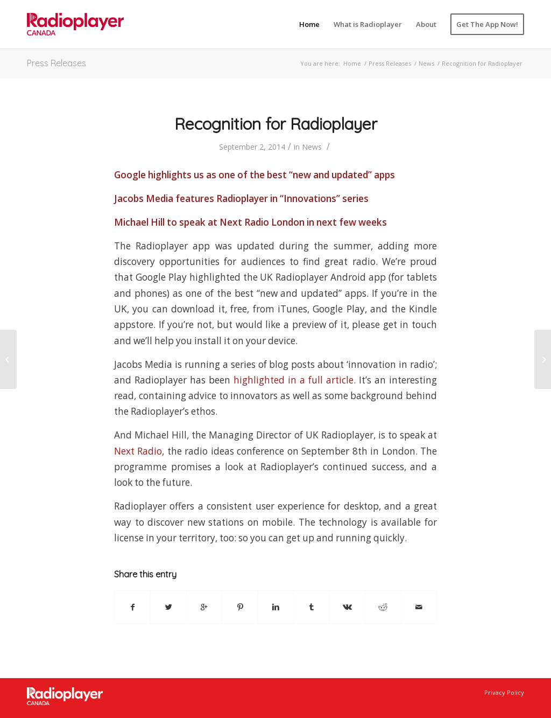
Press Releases (56, 63)
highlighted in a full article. (296, 380)
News (426, 63)
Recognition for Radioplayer (275, 124)
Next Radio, (139, 451)
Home (352, 63)
